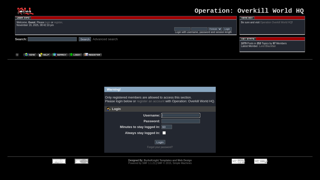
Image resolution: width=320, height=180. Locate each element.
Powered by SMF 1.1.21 (141, 164)
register (58, 23)
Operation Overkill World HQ (276, 23)
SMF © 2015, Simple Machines (174, 164)
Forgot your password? (160, 148)
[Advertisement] (158, 73)
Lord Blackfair (267, 47)
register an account (150, 102)
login (47, 23)
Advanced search (105, 40)
